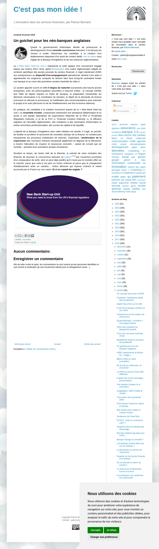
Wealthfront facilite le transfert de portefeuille (130, 341)
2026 (117, 204)
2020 (117, 227)
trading (136, 188)
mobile (115, 176)
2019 (117, 231)
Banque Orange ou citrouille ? (130, 439)
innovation (27, 239)
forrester (115, 157)
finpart (142, 153)
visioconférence (119, 191)
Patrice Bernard (131, 47)
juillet (119, 266)
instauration (58, 69)
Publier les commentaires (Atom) (41, 349)
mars (119, 282)
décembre (122, 247)
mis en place (89, 56)
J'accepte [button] (95, 530)
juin (119, 270)
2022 (117, 220)
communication (120, 141)
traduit (67, 157)
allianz (114, 124)
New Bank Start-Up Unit (31, 66)
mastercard (140, 173)
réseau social (137, 182)
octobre (120, 254)
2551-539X (122, 59)
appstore (116, 128)
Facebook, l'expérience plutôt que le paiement (130, 299)
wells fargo (131, 191)
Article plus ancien (92, 344)
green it (130, 160)
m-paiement (128, 172)
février (120, 286)
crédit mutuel (119, 144)
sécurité (116, 185)
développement (120, 147)
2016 (117, 243)
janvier (120, 290)
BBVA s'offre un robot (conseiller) (126, 360)
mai (119, 274)
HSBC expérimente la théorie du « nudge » (130, 353)
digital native (138, 147)
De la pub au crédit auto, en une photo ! (129, 366)
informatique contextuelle (126, 163)
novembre (122, 251)
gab (133, 157)
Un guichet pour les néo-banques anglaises (128, 347)
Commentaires (121, 111)
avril (119, 278)
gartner (141, 157)
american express (129, 124)
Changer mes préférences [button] (104, 537)
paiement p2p (118, 180)
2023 (117, 215)
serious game (129, 186)
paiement (138, 176)
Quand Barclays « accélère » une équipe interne (130, 322)
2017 (117, 239)
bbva (120, 135)
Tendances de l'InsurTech (128, 416)
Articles (118, 106)
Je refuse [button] (112, 530)
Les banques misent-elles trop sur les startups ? (130, 444)
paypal (128, 180)
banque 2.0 (130, 132)
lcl (128, 170)
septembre (122, 259)
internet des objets (136, 167)
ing (144, 163)
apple (143, 124)
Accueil (57, 344)
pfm (134, 179)
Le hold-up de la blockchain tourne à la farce (129, 470)
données (118, 150)
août (119, 262)
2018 (117, 235)
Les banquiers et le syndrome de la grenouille (130, 476)
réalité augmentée (120, 183)
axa (138, 128)
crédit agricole (137, 141)
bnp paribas (138, 135)
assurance (128, 128)
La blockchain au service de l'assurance (129, 451)
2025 (117, 208)
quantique (141, 180)
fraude (125, 157)
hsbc (143, 160)
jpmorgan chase (119, 170)
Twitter (129, 93)
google (115, 160)
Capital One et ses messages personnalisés (130, 379)
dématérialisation (137, 144)
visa (143, 189)
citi (121, 138)
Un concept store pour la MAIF (130, 293)
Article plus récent (22, 344)
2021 (117, 223)
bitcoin (128, 135)
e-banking (133, 150)
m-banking (136, 170)
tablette (126, 189)
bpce (114, 138)
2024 (117, 212)
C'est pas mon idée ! (48, 9)
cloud (129, 138)
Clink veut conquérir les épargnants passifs (127, 328)
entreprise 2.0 (130, 154)
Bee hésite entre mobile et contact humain (128, 411)
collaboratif (140, 138)
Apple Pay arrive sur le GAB (129, 304)
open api (125, 176)
